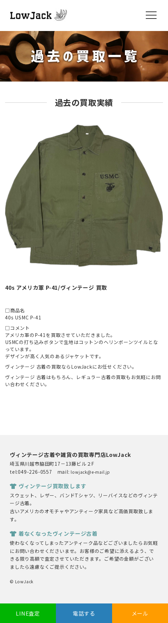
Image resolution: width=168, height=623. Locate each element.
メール (140, 613)
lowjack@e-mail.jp (90, 472)
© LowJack (21, 581)
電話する (84, 613)
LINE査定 (28, 613)
